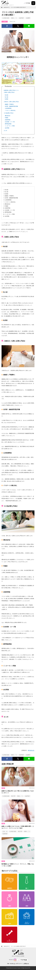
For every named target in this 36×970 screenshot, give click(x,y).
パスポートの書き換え (10, 110)
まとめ (5, 130)
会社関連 (7, 128)
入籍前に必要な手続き (9, 92)
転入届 (6, 97)
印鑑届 (6, 117)
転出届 (6, 95)
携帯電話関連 (8, 123)
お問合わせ (26, 963)
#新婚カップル (14, 18)
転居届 (6, 99)
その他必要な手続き (9, 113)
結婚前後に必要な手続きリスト (11, 90)
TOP (8, 963)
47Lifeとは (12, 963)
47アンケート (19, 963)
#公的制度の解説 (5, 18)
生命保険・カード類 (10, 121)
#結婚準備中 (21, 18)
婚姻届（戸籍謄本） (10, 104)
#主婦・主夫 (5, 831)
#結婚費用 (28, 18)
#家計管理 (13, 796)
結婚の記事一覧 (6, 7)
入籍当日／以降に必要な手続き (11, 101)
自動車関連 (7, 119)
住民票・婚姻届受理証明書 (11, 106)
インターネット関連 (10, 125)
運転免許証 (7, 115)
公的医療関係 (8, 108)
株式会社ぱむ (31, 750)
